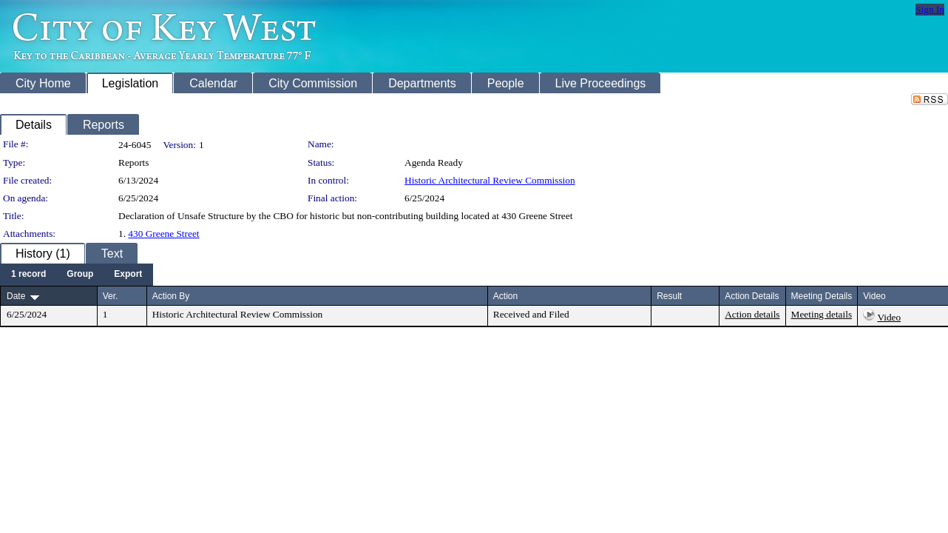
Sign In (929, 9)
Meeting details (822, 314)
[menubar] (76, 275)
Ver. (110, 296)
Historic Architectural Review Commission (489, 180)
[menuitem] (28, 274)
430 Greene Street (163, 233)
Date (16, 296)
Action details (752, 314)
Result (669, 296)
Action (505, 296)
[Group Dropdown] (80, 275)
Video (889, 317)
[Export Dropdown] (128, 275)
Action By (171, 296)
